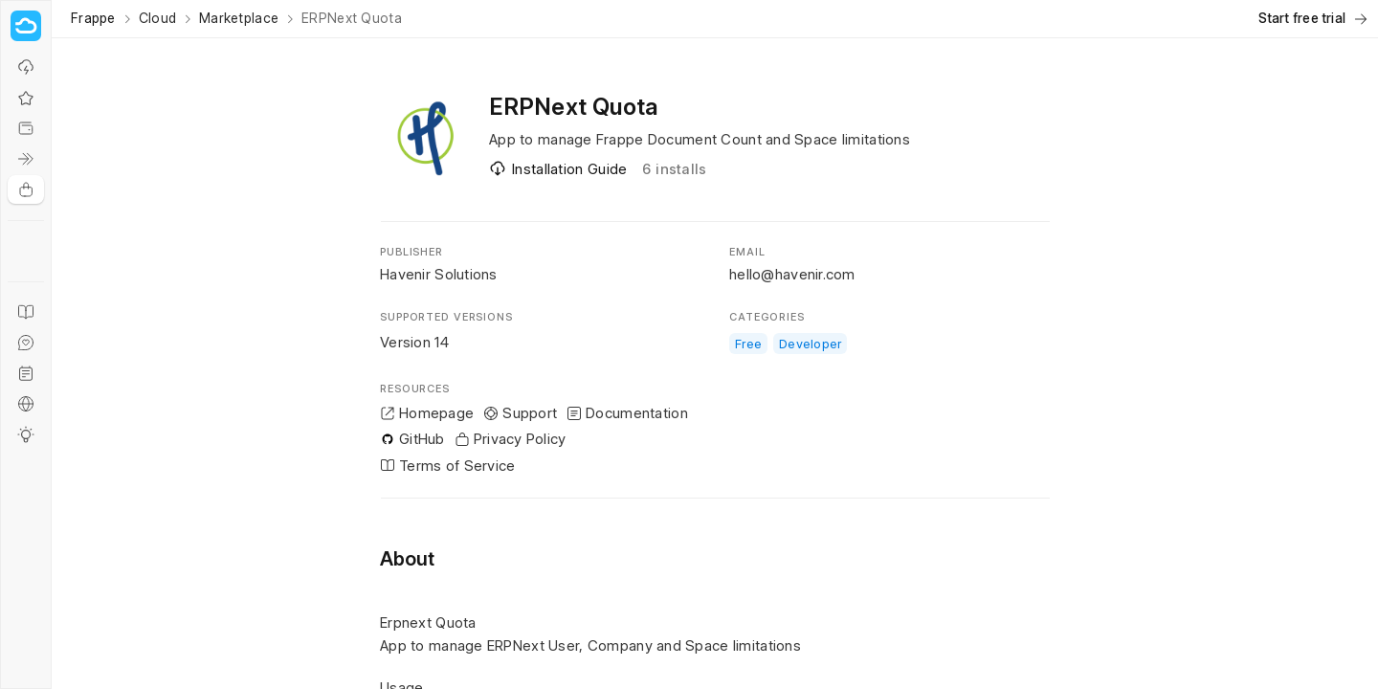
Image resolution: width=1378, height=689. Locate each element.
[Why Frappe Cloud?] (26, 67)
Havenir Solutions (439, 274)
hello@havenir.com (792, 274)
